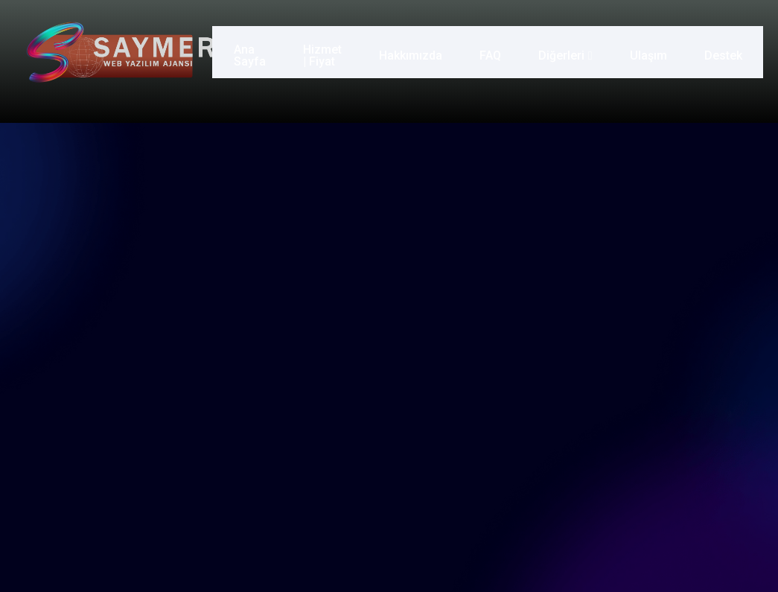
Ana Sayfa (247, 52)
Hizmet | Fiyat (319, 52)
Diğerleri (568, 52)
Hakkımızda (412, 52)
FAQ (492, 52)
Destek (725, 52)
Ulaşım (650, 52)
